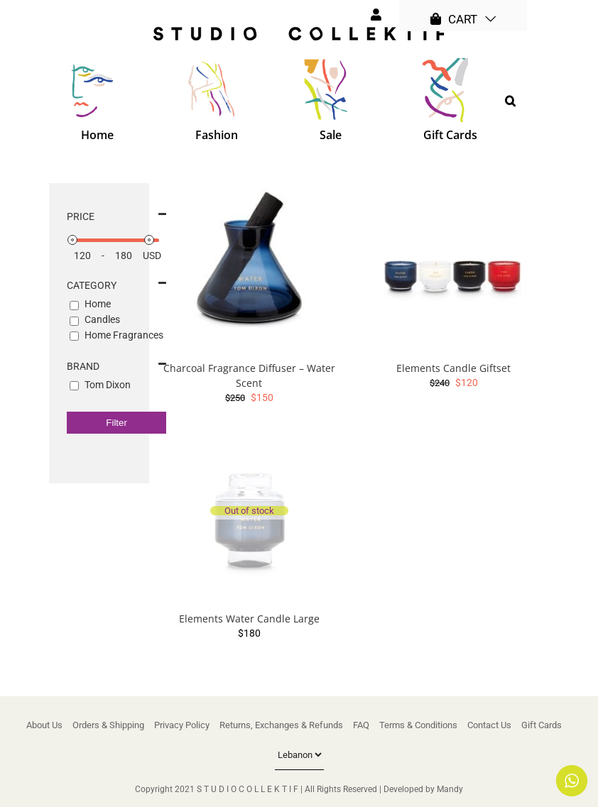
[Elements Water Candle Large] (249, 519)
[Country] (299, 755)
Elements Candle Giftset (453, 368)
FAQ (361, 725)
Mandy (450, 789)
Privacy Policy (182, 725)
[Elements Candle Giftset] (454, 268)
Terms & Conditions (418, 725)
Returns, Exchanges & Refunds (281, 725)
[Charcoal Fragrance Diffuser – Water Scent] (249, 268)
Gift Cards (541, 725)
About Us (44, 725)
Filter (116, 422)
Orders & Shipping (108, 725)
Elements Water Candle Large (249, 618)
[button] (510, 100)
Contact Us (489, 725)
